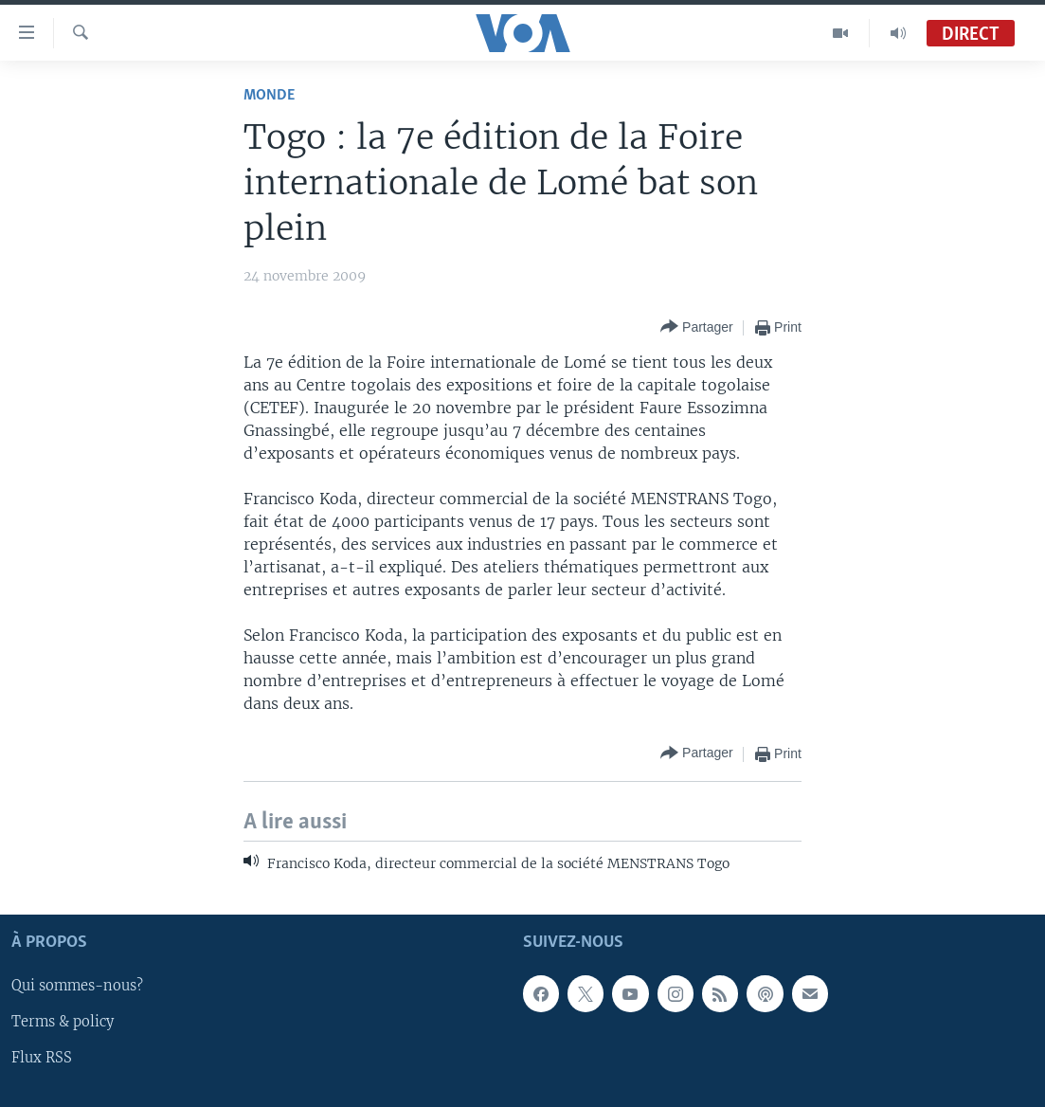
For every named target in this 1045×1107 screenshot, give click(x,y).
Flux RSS (41, 1058)
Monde (269, 95)
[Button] (696, 327)
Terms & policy (62, 1022)
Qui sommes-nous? (77, 986)
